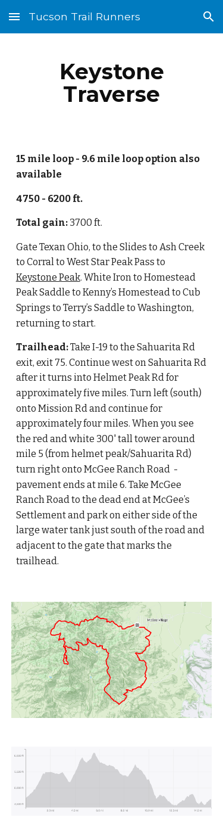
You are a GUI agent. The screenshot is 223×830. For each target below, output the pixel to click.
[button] (14, 16)
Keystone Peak (48, 277)
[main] (111, 83)
